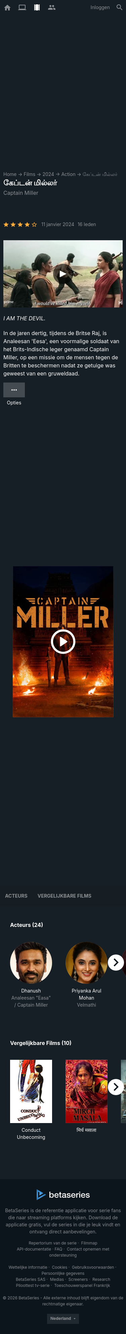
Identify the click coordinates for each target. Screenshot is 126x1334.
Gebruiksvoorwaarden (93, 1267)
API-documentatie (34, 1249)
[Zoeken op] (119, 7)
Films (29, 174)
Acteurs (16, 896)
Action (68, 174)
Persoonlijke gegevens (63, 1273)
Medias (57, 1279)
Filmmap (89, 1243)
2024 (48, 174)
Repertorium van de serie (53, 1243)
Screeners (78, 1279)
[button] (31, 975)
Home (9, 174)
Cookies (59, 1267)
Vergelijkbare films (64, 896)
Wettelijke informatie (27, 1267)
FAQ (58, 1249)
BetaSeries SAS (30, 1279)
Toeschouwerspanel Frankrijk (82, 1285)
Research (101, 1279)
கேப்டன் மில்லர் (100, 174)
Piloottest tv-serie (33, 1285)
